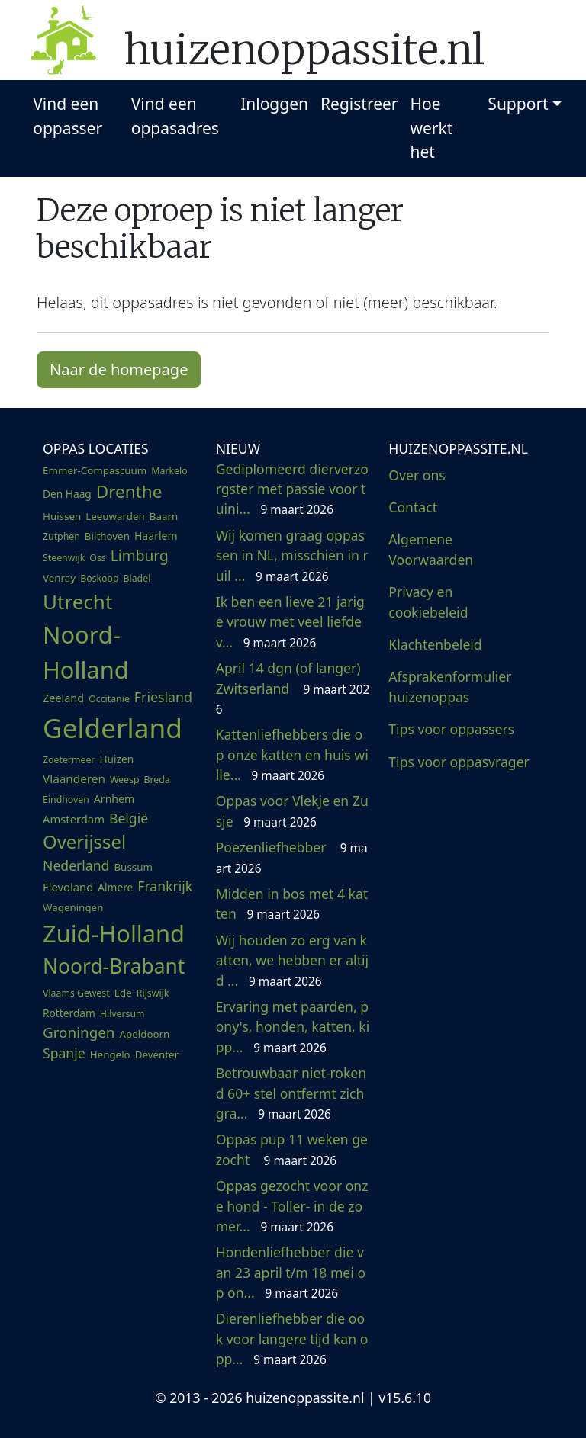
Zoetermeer (69, 759)
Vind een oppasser (67, 116)
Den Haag (67, 493)
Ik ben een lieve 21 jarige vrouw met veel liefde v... (290, 621)
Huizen (116, 759)
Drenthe (129, 491)
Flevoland (68, 886)
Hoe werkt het (432, 127)
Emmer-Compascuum (94, 470)
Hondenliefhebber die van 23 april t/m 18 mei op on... (290, 1272)
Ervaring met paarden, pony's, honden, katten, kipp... (293, 1026)
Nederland (76, 865)
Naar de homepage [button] (119, 369)
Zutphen (61, 536)
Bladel (137, 578)
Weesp (125, 779)
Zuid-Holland (114, 933)
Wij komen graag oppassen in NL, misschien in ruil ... (292, 555)
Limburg (140, 555)
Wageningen (73, 907)
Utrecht (77, 601)
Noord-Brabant (114, 966)
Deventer (157, 1054)
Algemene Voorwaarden (430, 549)
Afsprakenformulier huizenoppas (449, 686)
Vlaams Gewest (76, 993)
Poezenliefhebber (292, 857)
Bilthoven (107, 536)
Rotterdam (69, 1013)
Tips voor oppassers (451, 729)
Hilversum (122, 1013)
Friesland (163, 697)
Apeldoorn (144, 1034)
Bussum (133, 867)
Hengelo (110, 1054)
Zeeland (63, 698)
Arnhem (114, 798)
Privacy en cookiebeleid (428, 602)
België (128, 818)
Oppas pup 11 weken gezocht (292, 1149)
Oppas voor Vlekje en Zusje (292, 810)
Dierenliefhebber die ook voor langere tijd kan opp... (292, 1338)
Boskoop (99, 578)
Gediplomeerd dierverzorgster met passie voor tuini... (292, 489)
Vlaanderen (74, 778)
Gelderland (112, 727)
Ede (123, 993)
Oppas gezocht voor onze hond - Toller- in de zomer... (292, 1205)
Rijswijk (153, 993)
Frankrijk (164, 886)
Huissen (62, 516)
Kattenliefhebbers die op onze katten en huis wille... (292, 754)
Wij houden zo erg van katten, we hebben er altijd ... (292, 960)
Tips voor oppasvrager (459, 762)
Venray (59, 578)
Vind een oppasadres (175, 116)
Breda (156, 779)
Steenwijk (64, 557)
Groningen (78, 1032)
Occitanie (109, 698)
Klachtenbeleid (434, 644)
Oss (97, 557)
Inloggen (274, 103)
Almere (115, 887)
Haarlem (156, 535)
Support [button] (518, 103)
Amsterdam (74, 819)
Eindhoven (66, 799)
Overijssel (84, 841)
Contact (412, 507)
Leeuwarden (115, 516)
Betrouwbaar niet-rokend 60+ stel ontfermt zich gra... (291, 1093)
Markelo (169, 470)
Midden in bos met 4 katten (292, 903)
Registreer (359, 103)
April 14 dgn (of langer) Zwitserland (293, 688)
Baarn (164, 516)
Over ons (416, 475)
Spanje (64, 1053)
